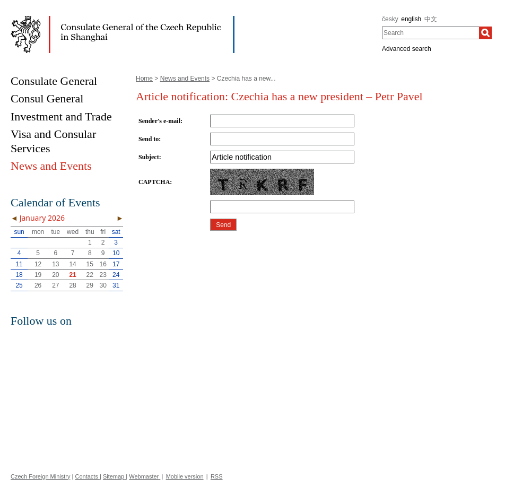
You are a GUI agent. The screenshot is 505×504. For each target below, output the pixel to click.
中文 (430, 19)
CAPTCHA (154, 182)
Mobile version (185, 476)
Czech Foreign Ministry (40, 476)
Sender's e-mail (159, 121)
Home (144, 78)
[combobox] (430, 33)
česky (390, 19)
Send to (148, 139)
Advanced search (406, 49)
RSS (217, 476)
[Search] (485, 33)
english (411, 19)
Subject (148, 157)
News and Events (185, 78)
